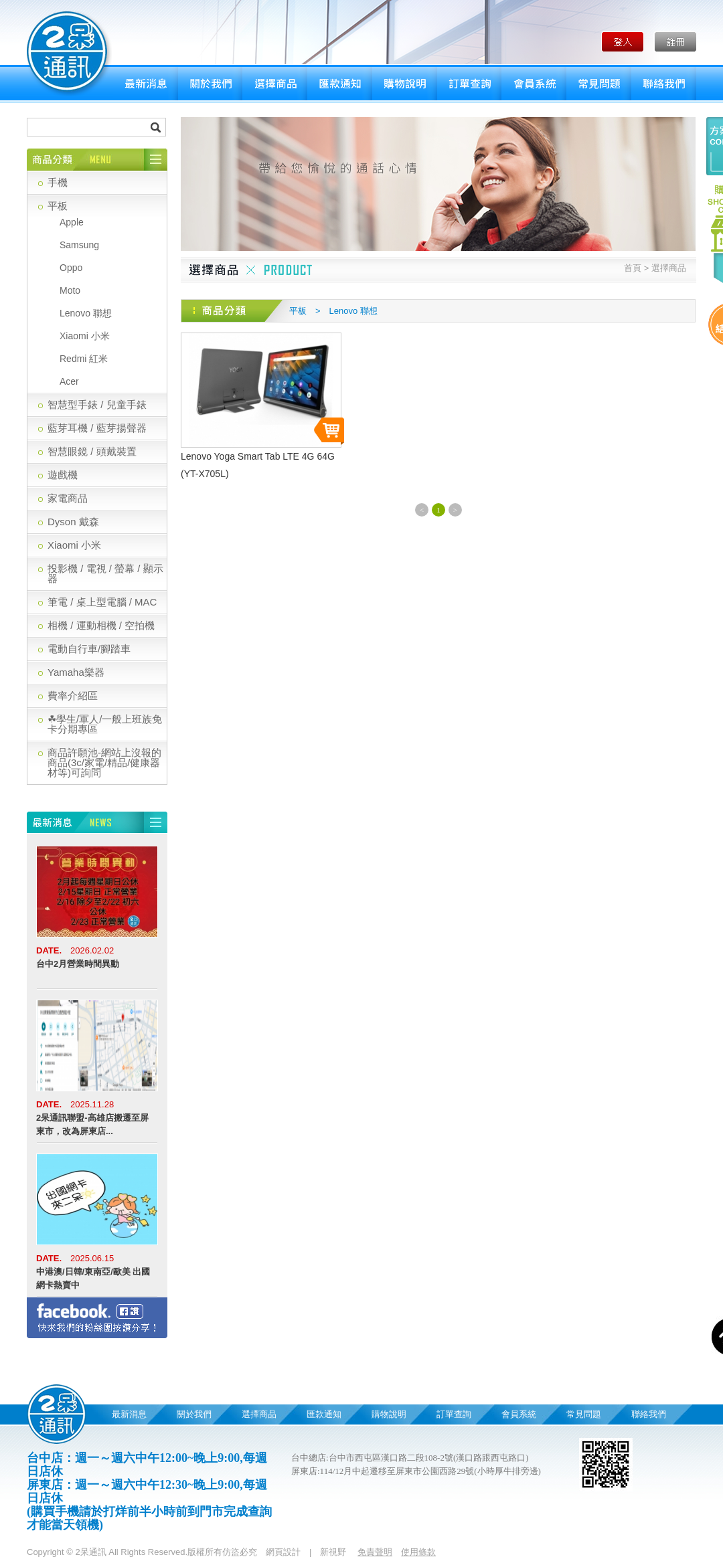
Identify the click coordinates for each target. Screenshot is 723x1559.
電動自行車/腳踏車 (89, 648)
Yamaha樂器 (76, 672)
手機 (58, 182)
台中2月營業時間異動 (77, 964)
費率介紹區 (73, 695)
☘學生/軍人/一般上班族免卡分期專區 (105, 724)
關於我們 (210, 83)
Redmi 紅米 (84, 358)
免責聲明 (374, 1552)
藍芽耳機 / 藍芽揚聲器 (97, 428)
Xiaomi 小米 (85, 336)
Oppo (71, 267)
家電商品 (68, 498)
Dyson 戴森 (73, 521)
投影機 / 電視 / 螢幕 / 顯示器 (105, 573)
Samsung (79, 245)
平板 (58, 205)
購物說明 (404, 83)
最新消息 (145, 83)
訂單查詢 (469, 83)
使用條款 (418, 1552)
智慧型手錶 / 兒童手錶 (97, 404)
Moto (70, 290)
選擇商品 (274, 83)
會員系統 (533, 83)
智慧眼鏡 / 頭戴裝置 (92, 451)
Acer (69, 381)
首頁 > (636, 268)
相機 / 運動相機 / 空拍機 (101, 625)
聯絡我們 (663, 83)
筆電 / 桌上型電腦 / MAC (102, 602)
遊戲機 (63, 474)
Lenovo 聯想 (86, 313)
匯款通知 (339, 83)
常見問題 (598, 83)
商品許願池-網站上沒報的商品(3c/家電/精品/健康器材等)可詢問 (104, 762)
